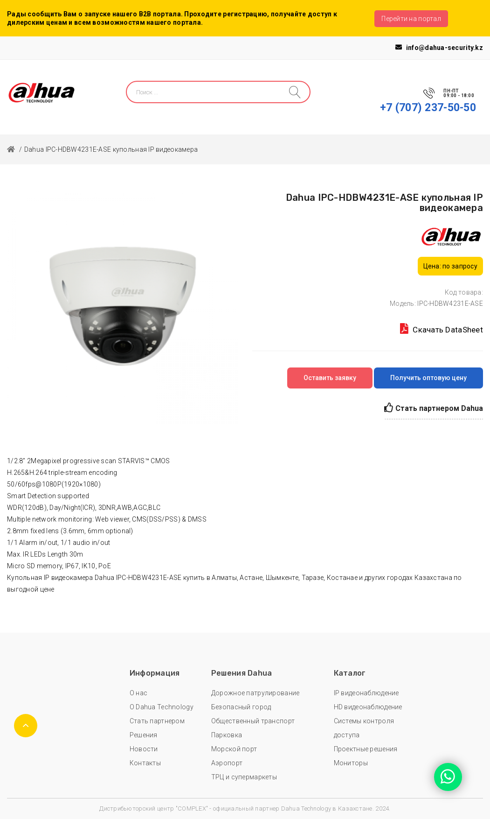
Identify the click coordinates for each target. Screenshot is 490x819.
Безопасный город (241, 707)
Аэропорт (226, 763)
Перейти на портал (411, 18)
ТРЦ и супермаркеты (244, 777)
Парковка (226, 735)
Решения (144, 735)
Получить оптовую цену (428, 377)
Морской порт (234, 749)
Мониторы (351, 763)
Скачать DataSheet (441, 328)
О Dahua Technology (161, 707)
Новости (144, 749)
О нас (138, 693)
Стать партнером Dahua (433, 408)
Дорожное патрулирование (255, 693)
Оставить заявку (330, 377)
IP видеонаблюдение (366, 693)
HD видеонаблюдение (368, 707)
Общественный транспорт (253, 721)
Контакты (145, 763)
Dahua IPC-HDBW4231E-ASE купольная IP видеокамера (111, 149)
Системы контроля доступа (364, 728)
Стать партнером (157, 721)
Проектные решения (366, 749)
